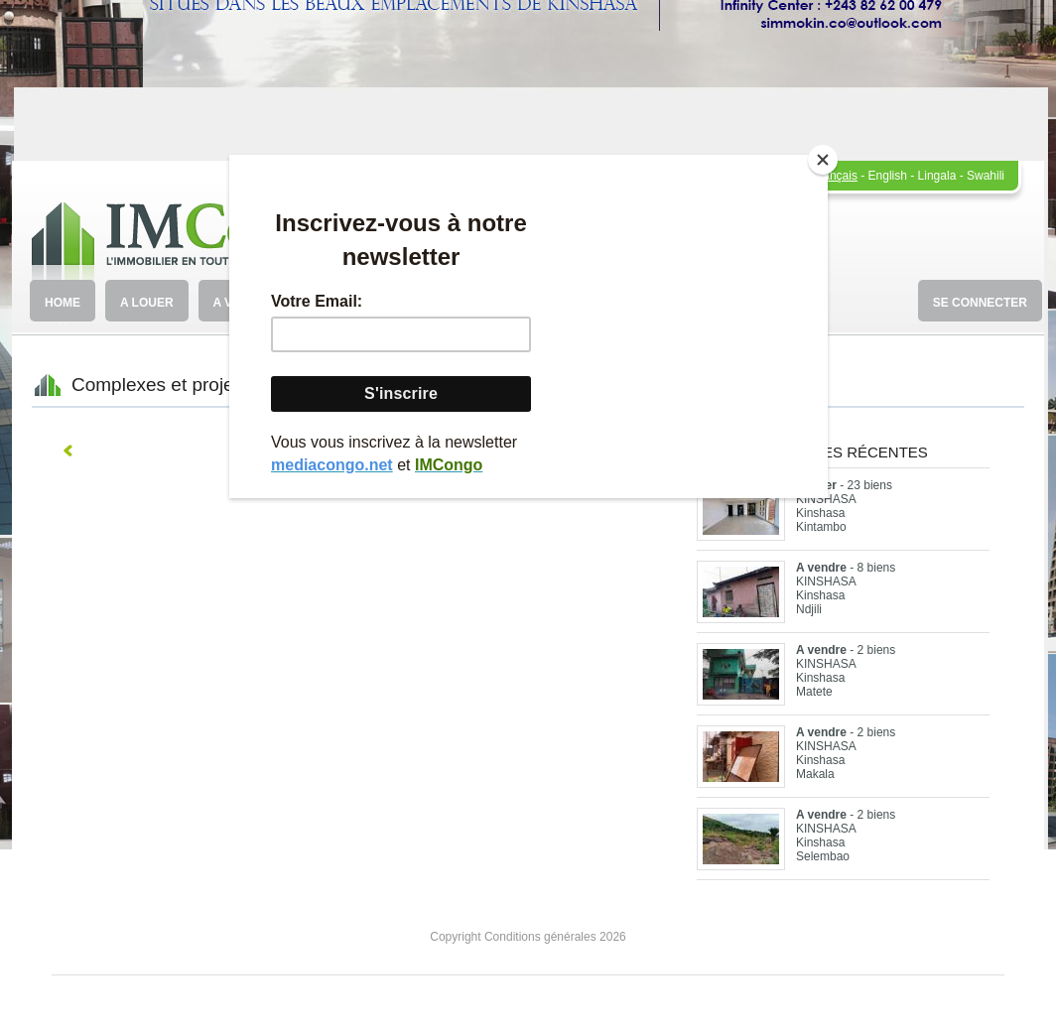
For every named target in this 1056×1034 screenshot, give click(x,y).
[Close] (823, 160)
